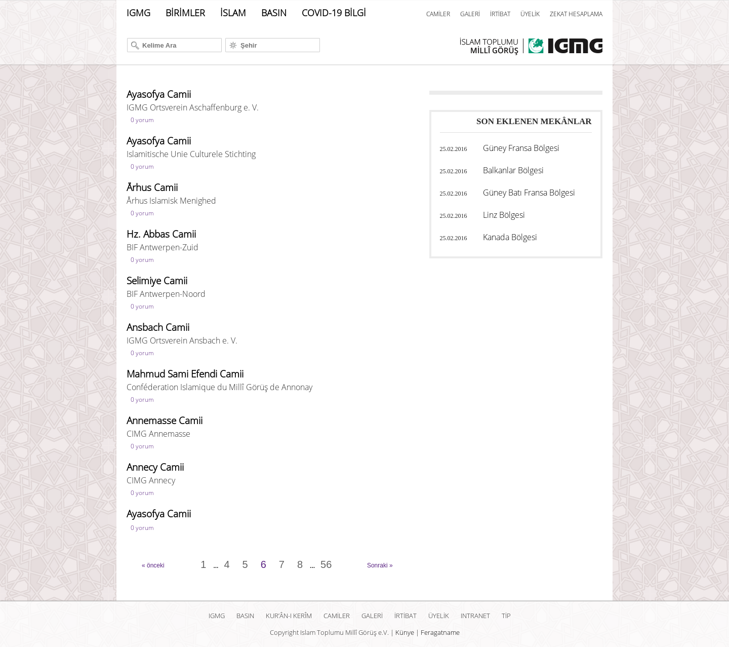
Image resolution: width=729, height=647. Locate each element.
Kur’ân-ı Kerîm (289, 615)
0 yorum (142, 120)
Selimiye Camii (157, 280)
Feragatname (440, 632)
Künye (404, 632)
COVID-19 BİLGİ (334, 13)
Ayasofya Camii (159, 94)
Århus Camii (152, 187)
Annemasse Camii (164, 420)
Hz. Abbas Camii (161, 234)
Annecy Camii (155, 467)
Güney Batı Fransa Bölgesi (529, 192)
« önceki (153, 565)
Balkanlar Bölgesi (513, 170)
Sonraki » (380, 565)
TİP (506, 615)
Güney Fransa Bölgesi (521, 148)
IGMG (138, 13)
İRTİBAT (500, 14)
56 (326, 564)
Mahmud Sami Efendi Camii (185, 373)
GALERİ (470, 14)
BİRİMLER (185, 13)
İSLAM (233, 13)
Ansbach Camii (158, 327)
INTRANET (475, 615)
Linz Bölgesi (504, 214)
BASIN (274, 13)
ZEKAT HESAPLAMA (576, 14)
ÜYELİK (530, 14)
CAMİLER (438, 14)
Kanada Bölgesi (510, 237)
